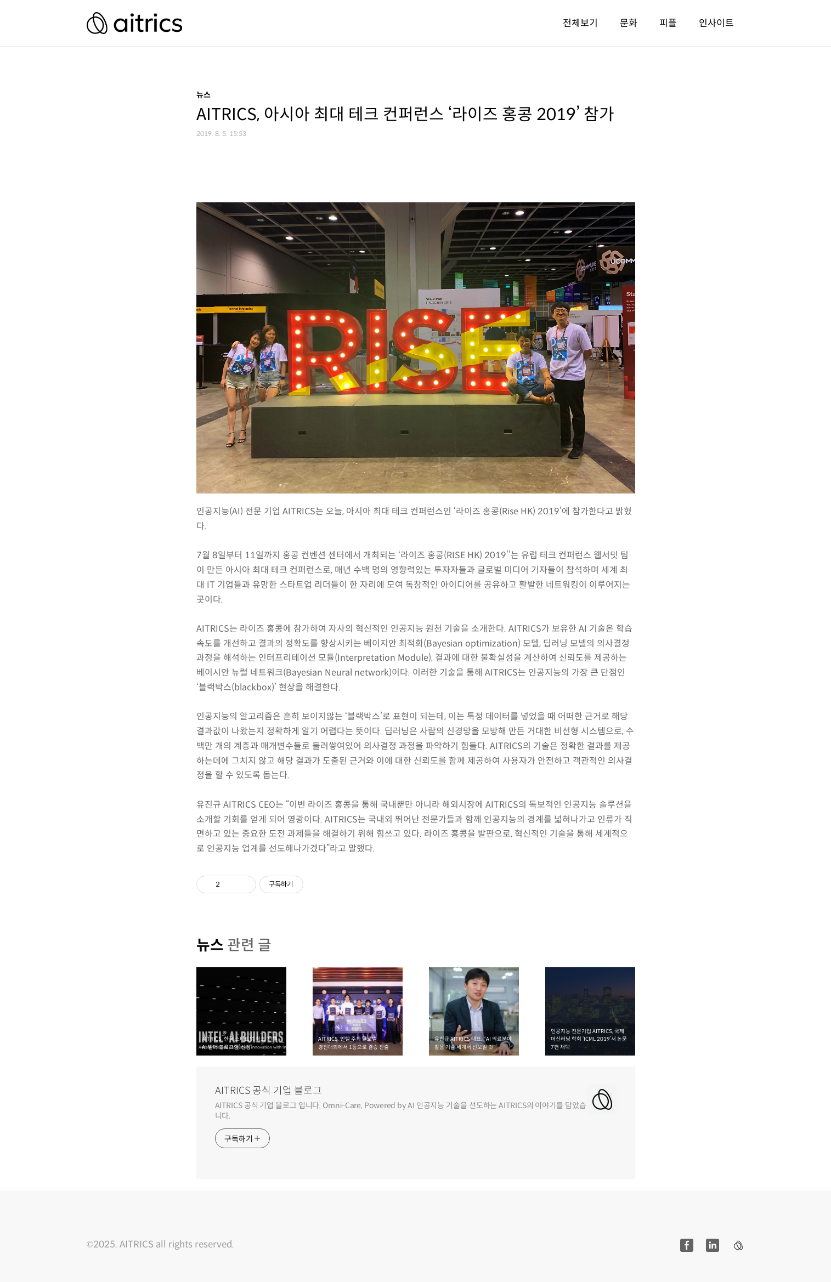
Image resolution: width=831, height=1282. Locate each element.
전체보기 (580, 23)
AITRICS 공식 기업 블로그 (268, 1091)
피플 (668, 23)
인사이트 (716, 23)
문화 (628, 23)
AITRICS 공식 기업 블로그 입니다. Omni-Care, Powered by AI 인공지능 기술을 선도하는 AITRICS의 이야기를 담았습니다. (400, 1111)
